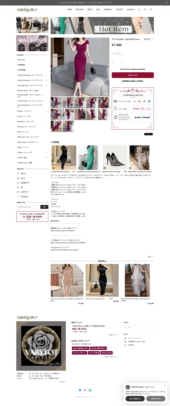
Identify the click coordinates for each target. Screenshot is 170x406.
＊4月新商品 (21, 70)
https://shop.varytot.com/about (63, 231)
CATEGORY (79, 9)
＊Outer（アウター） (25, 111)
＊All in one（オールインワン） (28, 137)
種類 (113, 50)
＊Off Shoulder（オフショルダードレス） (30, 96)
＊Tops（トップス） (24, 116)
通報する (150, 257)
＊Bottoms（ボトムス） (26, 121)
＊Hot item (21, 60)
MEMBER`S (108, 9)
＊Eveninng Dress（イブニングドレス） (30, 106)
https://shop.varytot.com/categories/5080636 (68, 243)
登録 (44, 207)
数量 (113, 58)
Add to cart (132, 75)
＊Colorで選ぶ (22, 158)
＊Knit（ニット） (23, 132)
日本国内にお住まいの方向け (132, 81)
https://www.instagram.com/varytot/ (65, 250)
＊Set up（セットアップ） (27, 127)
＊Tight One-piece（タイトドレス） (30, 75)
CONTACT (119, 9)
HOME (69, 9)
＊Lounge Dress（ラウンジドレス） (30, 85)
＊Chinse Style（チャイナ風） (28, 91)
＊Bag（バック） (23, 147)
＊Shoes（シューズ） (25, 152)
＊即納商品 (21, 65)
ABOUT (90, 9)
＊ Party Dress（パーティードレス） (30, 101)
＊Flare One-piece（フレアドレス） (30, 80)
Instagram (131, 9)
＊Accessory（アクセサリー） (28, 142)
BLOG (98, 9)
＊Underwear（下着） (25, 163)
